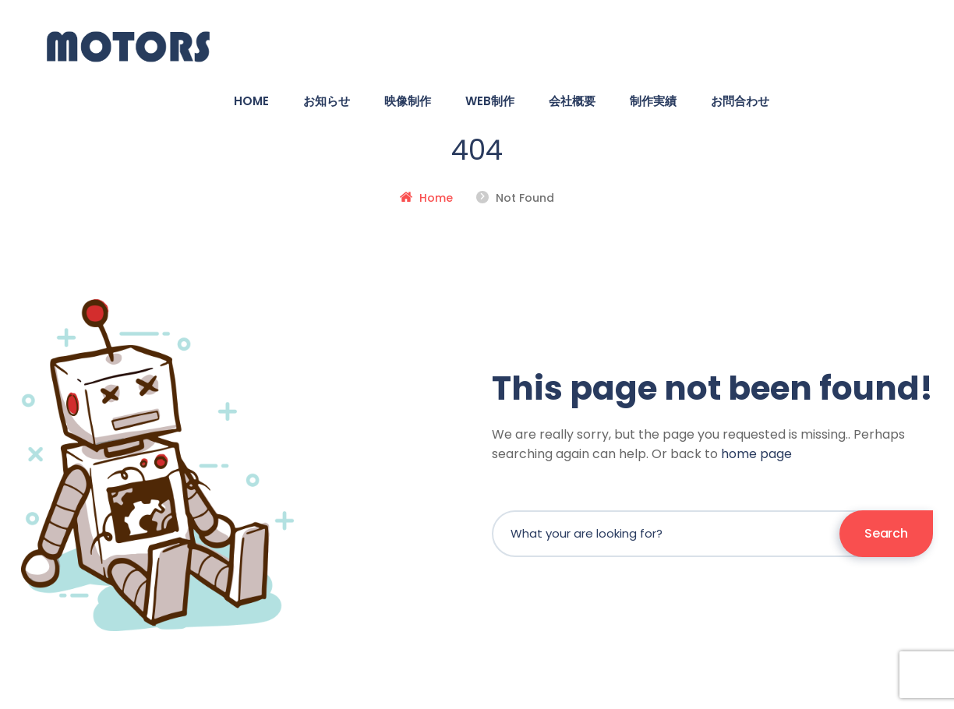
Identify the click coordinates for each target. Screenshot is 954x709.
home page (756, 454)
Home (436, 198)
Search (885, 533)
